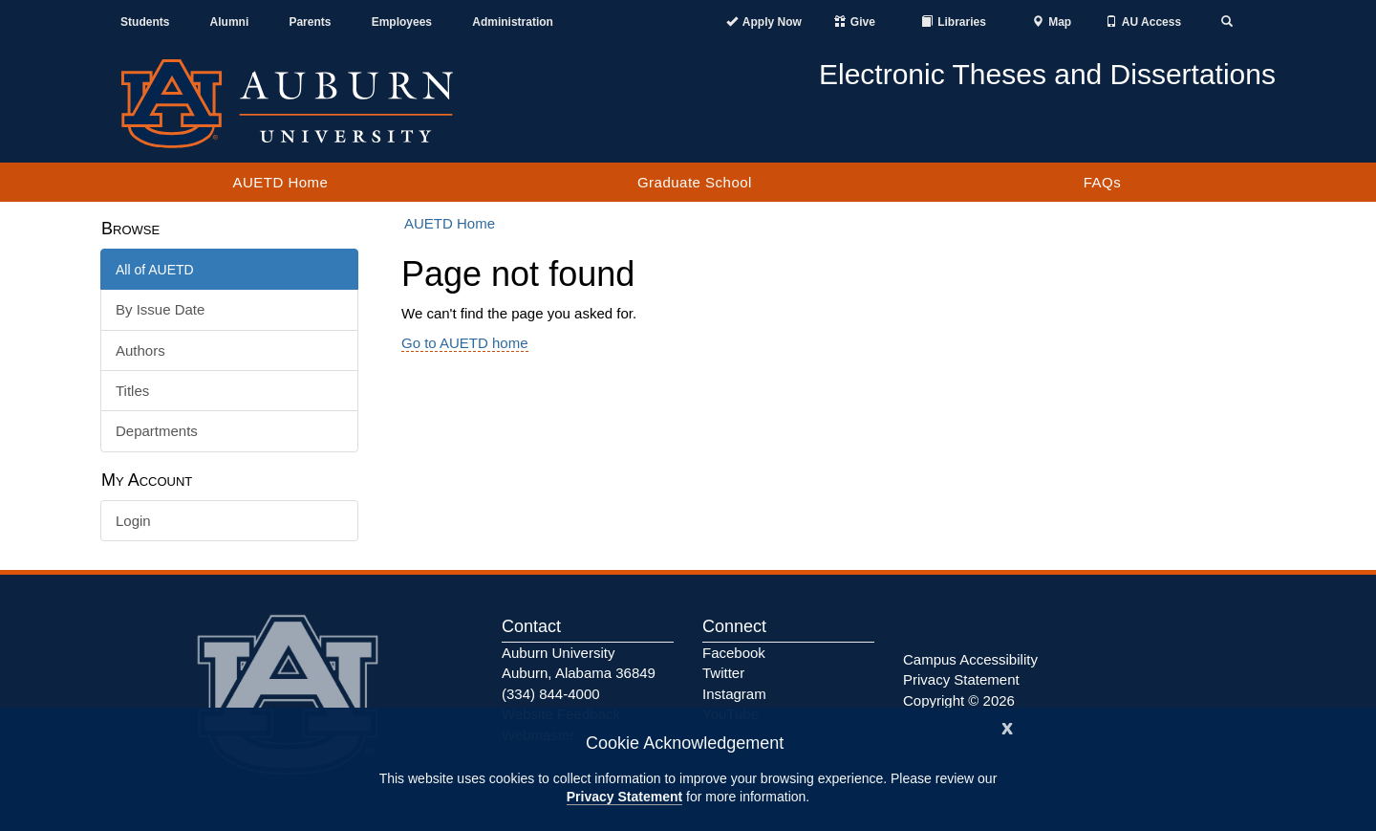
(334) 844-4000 (551, 694)
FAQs (1103, 182)
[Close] (1007, 726)
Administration (512, 22)
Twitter (723, 673)
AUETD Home (280, 182)
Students (144, 22)
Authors (140, 350)
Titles (132, 391)
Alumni (229, 22)
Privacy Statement (624, 796)
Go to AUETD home (464, 343)
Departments (157, 431)
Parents (310, 22)
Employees (402, 22)
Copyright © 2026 (959, 700)
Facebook (733, 653)
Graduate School (694, 182)
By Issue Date (160, 309)
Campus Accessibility (970, 659)
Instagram (734, 694)
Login (133, 521)
